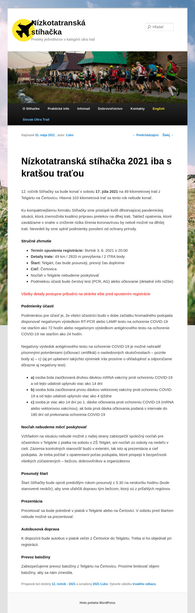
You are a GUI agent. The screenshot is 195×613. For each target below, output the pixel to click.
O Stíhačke (31, 109)
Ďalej (168, 135)
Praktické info (58, 109)
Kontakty (138, 109)
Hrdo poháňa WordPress (97, 603)
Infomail (83, 109)
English (159, 109)
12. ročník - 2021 (63, 584)
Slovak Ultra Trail (36, 119)
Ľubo (69, 135)
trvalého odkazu (144, 584)
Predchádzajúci (146, 135)
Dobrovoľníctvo (110, 109)
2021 (96, 584)
